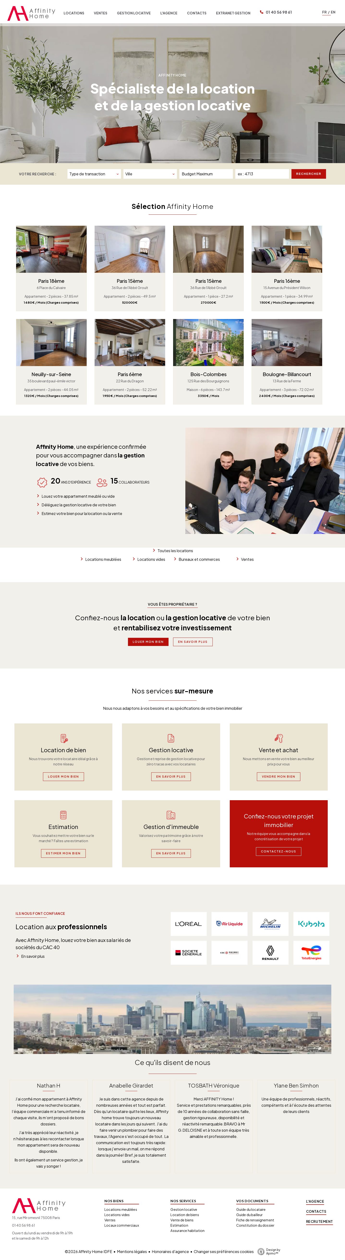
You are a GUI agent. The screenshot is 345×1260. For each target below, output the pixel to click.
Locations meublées (103, 559)
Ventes (247, 559)
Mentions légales (132, 1251)
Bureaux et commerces (199, 559)
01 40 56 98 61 (279, 12)
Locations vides (151, 559)
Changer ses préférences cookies (224, 1251)
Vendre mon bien (278, 776)
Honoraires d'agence (170, 1251)
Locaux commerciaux (121, 1225)
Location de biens (184, 1215)
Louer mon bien (148, 642)
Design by (267, 1251)
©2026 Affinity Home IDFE (88, 1251)
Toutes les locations (175, 550)
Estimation (179, 1225)
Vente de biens (182, 1220)
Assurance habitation (187, 1230)
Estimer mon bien (63, 853)
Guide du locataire (251, 1209)
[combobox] (94, 174)
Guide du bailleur (249, 1215)
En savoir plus (193, 642)
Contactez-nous (278, 851)
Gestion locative (183, 1209)
